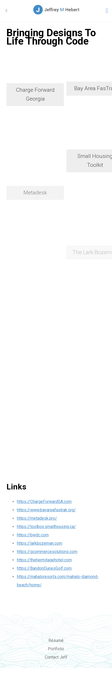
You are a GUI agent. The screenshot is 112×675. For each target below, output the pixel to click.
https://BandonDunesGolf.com (44, 568)
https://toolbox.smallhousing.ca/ (46, 526)
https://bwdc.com (33, 534)
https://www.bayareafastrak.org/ (46, 509)
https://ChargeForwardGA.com (44, 501)
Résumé (56, 640)
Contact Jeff (56, 656)
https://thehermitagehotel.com (44, 559)
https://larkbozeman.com (39, 543)
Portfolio (56, 648)
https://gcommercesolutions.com (47, 551)
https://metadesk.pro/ (37, 518)
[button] (6, 10)
